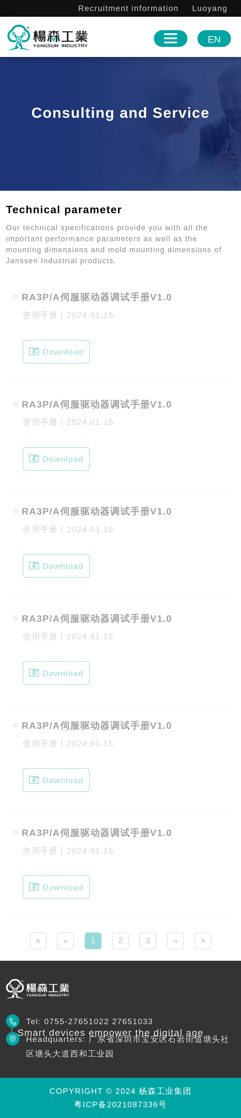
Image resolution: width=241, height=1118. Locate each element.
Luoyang (210, 8)
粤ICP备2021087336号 (120, 1104)
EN (214, 39)
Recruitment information (128, 8)
